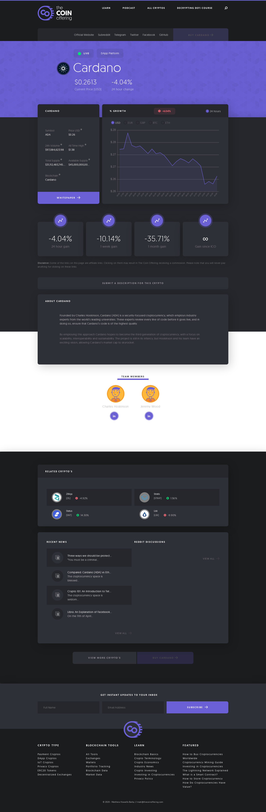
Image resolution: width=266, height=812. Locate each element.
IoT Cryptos (45, 762)
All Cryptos (156, 7)
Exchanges (93, 758)
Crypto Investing (145, 770)
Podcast (129, 7)
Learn (106, 7)
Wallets (91, 762)
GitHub (163, 34)
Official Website (84, 34)
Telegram (120, 34)
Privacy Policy (143, 778)
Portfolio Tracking (98, 766)
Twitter (134, 34)
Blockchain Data (97, 770)
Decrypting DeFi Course (195, 7)
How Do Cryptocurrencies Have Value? (204, 784)
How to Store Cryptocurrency (203, 778)
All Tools (92, 754)
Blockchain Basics (146, 754)
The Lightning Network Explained (205, 770)
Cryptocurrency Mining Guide (203, 762)
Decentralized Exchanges (55, 774)
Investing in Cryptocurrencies (154, 774)
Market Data (94, 774)
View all (123, 633)
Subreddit (104, 34)
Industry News (144, 766)
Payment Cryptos (49, 754)
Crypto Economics (146, 762)
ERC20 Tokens (47, 770)
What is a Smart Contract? (200, 774)
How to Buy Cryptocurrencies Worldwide (203, 756)
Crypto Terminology (148, 758)
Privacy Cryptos (48, 766)
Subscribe (197, 707)
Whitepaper (68, 197)
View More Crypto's (104, 657)
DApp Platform (110, 53)
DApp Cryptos (47, 758)
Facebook (149, 34)
